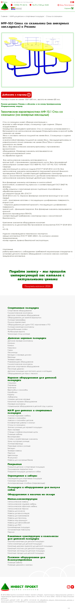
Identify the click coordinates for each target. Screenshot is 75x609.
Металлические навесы (18, 501)
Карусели (12, 348)
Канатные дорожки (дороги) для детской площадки (30, 546)
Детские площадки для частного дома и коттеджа (30, 371)
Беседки (11, 448)
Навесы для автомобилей (19, 522)
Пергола (11, 453)
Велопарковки (14, 436)
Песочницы (12, 352)
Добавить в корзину (16, 94)
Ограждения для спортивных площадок (25, 478)
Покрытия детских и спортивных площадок (26, 467)
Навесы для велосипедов (18, 513)
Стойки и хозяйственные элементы (23, 439)
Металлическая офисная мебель (22, 506)
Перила (11, 532)
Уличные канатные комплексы (21, 327)
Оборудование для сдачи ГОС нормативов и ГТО (29, 324)
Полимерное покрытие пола (20, 469)
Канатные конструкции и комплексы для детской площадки (33, 537)
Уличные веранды (15, 443)
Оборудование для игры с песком (23, 373)
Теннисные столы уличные (19, 334)
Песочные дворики (16, 369)
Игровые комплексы (16, 404)
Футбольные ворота (16, 331)
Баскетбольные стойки (17, 329)
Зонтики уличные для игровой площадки (25, 427)
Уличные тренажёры (16, 320)
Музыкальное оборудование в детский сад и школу (30, 406)
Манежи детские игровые (19, 399)
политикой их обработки (37, 602)
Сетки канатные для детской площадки (25, 544)
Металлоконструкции (22, 499)
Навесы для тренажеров (18, 515)
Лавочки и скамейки (17, 418)
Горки (10, 350)
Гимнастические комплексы (20, 313)
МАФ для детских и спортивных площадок (27, 16)
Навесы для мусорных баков (20, 460)
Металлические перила (18, 508)
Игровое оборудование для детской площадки (32, 378)
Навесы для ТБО (14, 525)
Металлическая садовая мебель (22, 504)
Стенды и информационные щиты (23, 432)
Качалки (11, 343)
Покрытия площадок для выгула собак (24, 471)
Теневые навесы (15, 359)
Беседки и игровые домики (19, 355)
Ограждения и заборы (22, 475)
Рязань (5, 2)
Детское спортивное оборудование (23, 315)
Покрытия (15, 464)
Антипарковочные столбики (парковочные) (26, 483)
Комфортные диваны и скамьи (21, 422)
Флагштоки (12, 457)
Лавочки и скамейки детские (20, 420)
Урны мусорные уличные (18, 441)
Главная (4, 16)
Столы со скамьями (54, 16)
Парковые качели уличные (19, 446)
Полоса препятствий (17, 322)
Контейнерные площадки (19, 527)
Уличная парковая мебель (19, 415)
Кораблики (12, 392)
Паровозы (12, 385)
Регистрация (69, 5)
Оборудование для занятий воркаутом (24, 317)
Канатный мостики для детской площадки (26, 548)
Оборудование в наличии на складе (31, 494)
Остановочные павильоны (19, 529)
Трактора (12, 387)
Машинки (12, 383)
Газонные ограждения (17, 481)
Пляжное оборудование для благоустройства (26, 558)
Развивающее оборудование (20, 362)
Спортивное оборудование (20, 310)
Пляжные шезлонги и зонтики (20, 565)
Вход (62, 5)
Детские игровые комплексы (20, 341)
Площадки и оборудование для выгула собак (34, 488)
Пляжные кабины (15, 434)
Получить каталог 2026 (38, 286)
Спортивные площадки (23, 308)
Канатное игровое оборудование (22, 401)
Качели (11, 345)
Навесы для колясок (16, 511)
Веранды (11, 357)
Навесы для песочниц (17, 518)
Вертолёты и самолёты (18, 390)
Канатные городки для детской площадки (26, 553)
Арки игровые (14, 429)
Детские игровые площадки (27, 338)
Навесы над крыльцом (17, 520)
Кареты (11, 394)
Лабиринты (12, 397)
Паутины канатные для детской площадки (26, 541)
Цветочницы (13, 455)
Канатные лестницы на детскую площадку (26, 551)
